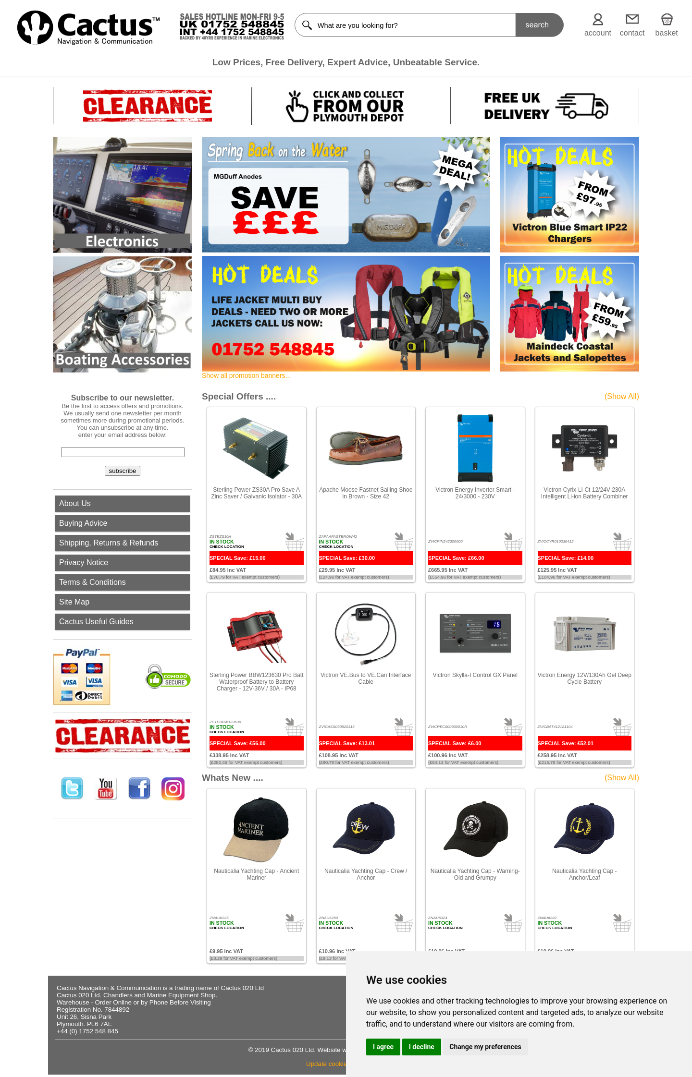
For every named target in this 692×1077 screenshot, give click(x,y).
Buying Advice (83, 523)
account (597, 33)
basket (666, 33)
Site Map (74, 602)
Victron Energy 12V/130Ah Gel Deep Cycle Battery (584, 678)
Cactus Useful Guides (96, 621)
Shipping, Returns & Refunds (108, 543)
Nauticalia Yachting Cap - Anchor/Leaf (584, 874)
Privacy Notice (83, 562)
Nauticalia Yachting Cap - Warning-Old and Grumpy (475, 874)
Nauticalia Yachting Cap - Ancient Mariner (256, 874)
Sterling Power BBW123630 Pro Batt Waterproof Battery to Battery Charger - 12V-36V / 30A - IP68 (256, 682)
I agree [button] (383, 1047)
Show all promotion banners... (246, 375)
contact (632, 33)
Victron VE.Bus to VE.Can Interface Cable (366, 678)
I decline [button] (421, 1047)
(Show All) (622, 396)
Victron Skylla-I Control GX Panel (475, 675)
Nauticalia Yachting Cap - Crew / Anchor (365, 874)
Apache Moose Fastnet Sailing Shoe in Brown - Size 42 (365, 493)
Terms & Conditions (92, 582)
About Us (75, 503)
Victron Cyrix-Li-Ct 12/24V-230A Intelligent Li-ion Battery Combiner (584, 493)
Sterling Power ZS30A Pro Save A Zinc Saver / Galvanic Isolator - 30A (256, 493)
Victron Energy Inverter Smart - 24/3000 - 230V (475, 493)
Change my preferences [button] (485, 1047)
